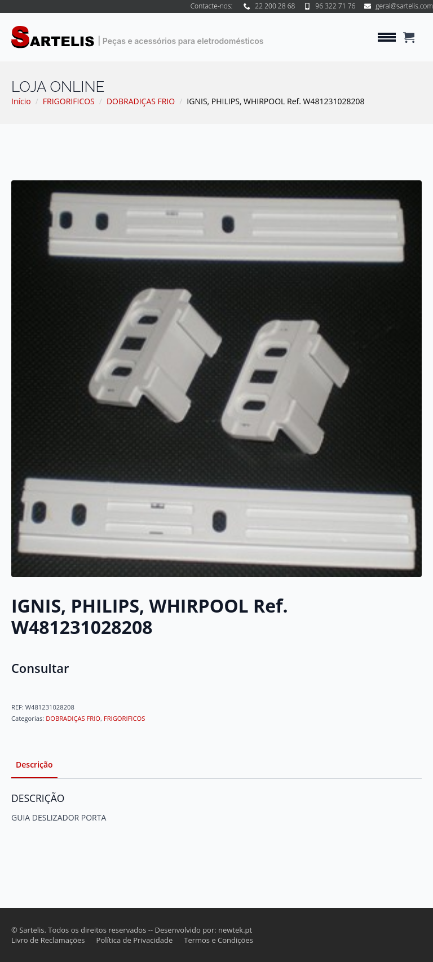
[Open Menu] (387, 37)
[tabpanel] (216, 807)
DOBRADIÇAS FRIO (141, 101)
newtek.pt (235, 930)
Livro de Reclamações (48, 940)
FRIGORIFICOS (69, 101)
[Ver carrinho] (409, 37)
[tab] (34, 764)
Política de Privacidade (134, 940)
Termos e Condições (218, 940)
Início (21, 101)
